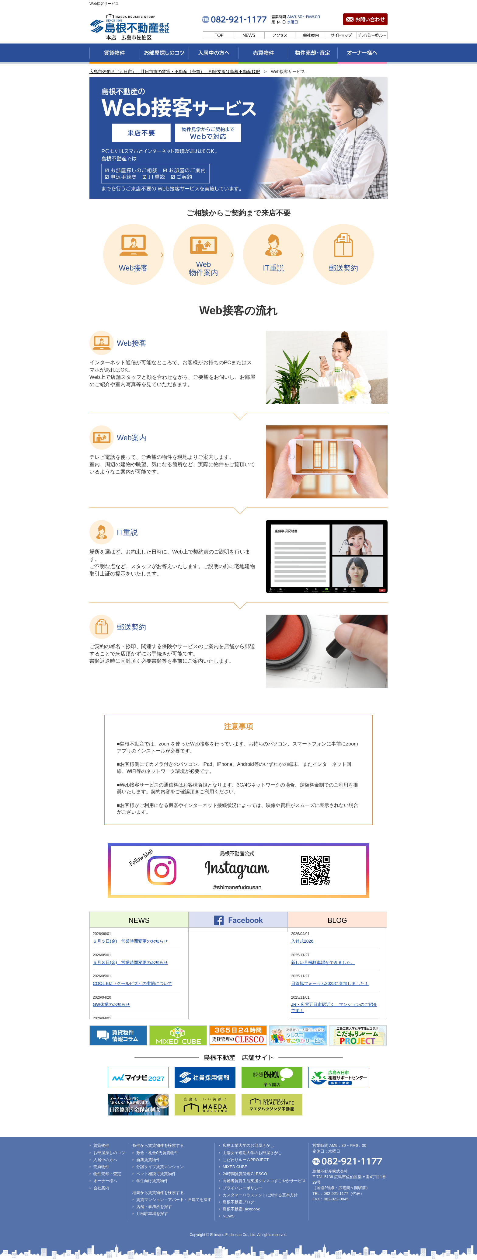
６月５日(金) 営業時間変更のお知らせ (130, 941)
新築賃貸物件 (148, 1159)
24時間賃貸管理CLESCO (245, 1173)
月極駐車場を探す (152, 1213)
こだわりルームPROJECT (246, 1159)
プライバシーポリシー (242, 1188)
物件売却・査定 (107, 1173)
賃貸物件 (101, 1145)
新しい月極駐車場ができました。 (323, 962)
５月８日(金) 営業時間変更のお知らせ (130, 962)
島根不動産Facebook (241, 1209)
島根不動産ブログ (238, 1202)
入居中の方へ (105, 1159)
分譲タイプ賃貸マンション (160, 1166)
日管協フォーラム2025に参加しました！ (330, 983)
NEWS (139, 920)
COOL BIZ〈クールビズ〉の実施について (132, 983)
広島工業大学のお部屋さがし (248, 1145)
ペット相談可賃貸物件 (156, 1173)
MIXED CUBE (235, 1166)
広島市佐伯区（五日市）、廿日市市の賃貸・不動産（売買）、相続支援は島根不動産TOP (174, 71)
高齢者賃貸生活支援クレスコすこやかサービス (264, 1180)
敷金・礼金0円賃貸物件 (157, 1152)
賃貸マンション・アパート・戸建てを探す (173, 1199)
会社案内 (101, 1188)
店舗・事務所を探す (154, 1206)
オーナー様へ (105, 1180)
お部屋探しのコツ (109, 1152)
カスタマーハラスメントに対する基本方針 (260, 1195)
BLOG (337, 920)
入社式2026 (302, 941)
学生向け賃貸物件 (152, 1180)
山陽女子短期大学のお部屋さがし (252, 1152)
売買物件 (101, 1166)
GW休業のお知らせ (111, 1004)
